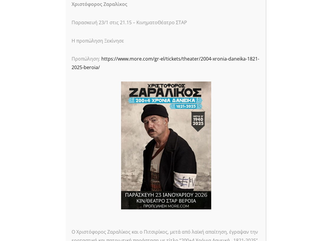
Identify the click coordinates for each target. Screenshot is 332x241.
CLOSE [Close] (257, 10)
